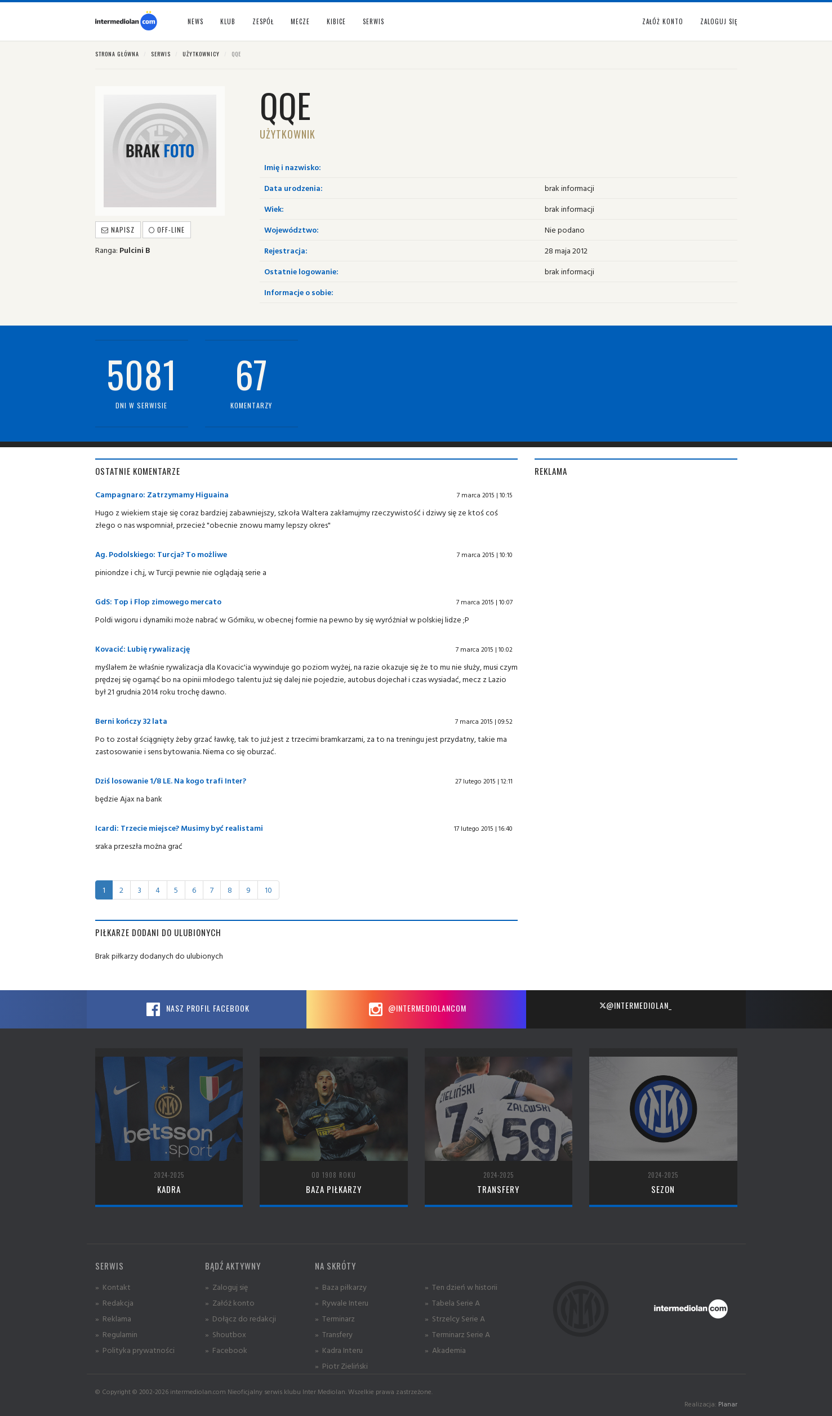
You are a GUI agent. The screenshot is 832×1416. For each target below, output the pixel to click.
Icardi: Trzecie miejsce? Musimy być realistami (179, 828)
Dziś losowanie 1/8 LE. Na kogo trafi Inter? (170, 780)
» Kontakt (113, 1287)
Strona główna (117, 54)
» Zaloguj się (226, 1287)
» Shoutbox (225, 1334)
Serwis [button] (373, 21)
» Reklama (113, 1318)
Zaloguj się (718, 21)
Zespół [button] (263, 21)
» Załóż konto (230, 1302)
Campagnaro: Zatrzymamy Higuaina (162, 494)
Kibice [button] (336, 21)
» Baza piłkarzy (341, 1287)
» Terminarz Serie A (457, 1334)
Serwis (161, 54)
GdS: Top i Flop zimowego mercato (158, 601)
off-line (167, 229)
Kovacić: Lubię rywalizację (142, 648)
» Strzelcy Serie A (455, 1318)
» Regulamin (116, 1334)
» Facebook (226, 1350)
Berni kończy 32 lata (131, 721)
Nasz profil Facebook (197, 1009)
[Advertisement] (636, 567)
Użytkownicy (201, 54)
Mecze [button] (300, 21)
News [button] (195, 21)
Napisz (118, 229)
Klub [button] (227, 21)
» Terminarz (335, 1318)
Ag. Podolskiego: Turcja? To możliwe (161, 554)
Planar (727, 1404)
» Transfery (334, 1334)
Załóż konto (662, 21)
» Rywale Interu (341, 1302)
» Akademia (445, 1350)
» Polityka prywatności (135, 1350)
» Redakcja (114, 1302)
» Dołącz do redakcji (240, 1318)
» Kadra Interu (339, 1350)
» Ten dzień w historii (461, 1287)
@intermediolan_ (635, 1005)
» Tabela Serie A (452, 1302)
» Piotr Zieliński (341, 1366)
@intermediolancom (416, 1009)
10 (268, 890)
